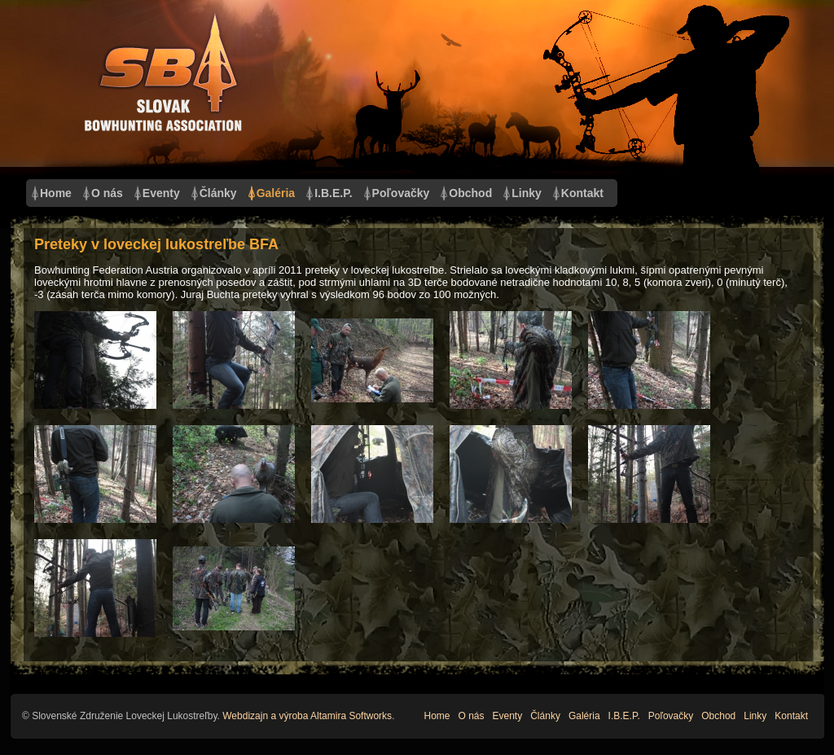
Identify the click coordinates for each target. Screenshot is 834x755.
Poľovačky (401, 193)
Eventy (161, 193)
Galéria (276, 193)
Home (56, 193)
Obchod (470, 193)
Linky (526, 193)
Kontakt (582, 193)
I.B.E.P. (333, 193)
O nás (107, 193)
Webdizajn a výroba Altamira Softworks (307, 716)
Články (218, 193)
